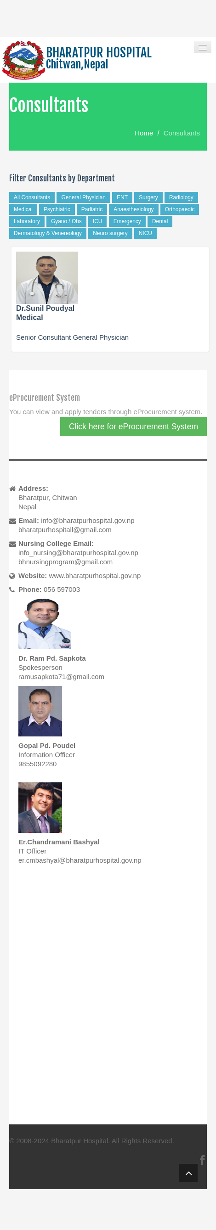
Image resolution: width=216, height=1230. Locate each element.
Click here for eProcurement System (133, 426)
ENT (122, 197)
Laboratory (27, 221)
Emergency (127, 221)
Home (144, 133)
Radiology (181, 197)
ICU (97, 221)
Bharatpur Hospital (79, 1141)
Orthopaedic (180, 209)
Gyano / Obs (66, 221)
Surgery (148, 197)
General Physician (83, 197)
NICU (145, 233)
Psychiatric (57, 209)
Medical (23, 209)
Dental (160, 221)
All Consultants (32, 197)
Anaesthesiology (133, 209)
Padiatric (91, 209)
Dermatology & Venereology (48, 233)
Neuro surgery (110, 233)
